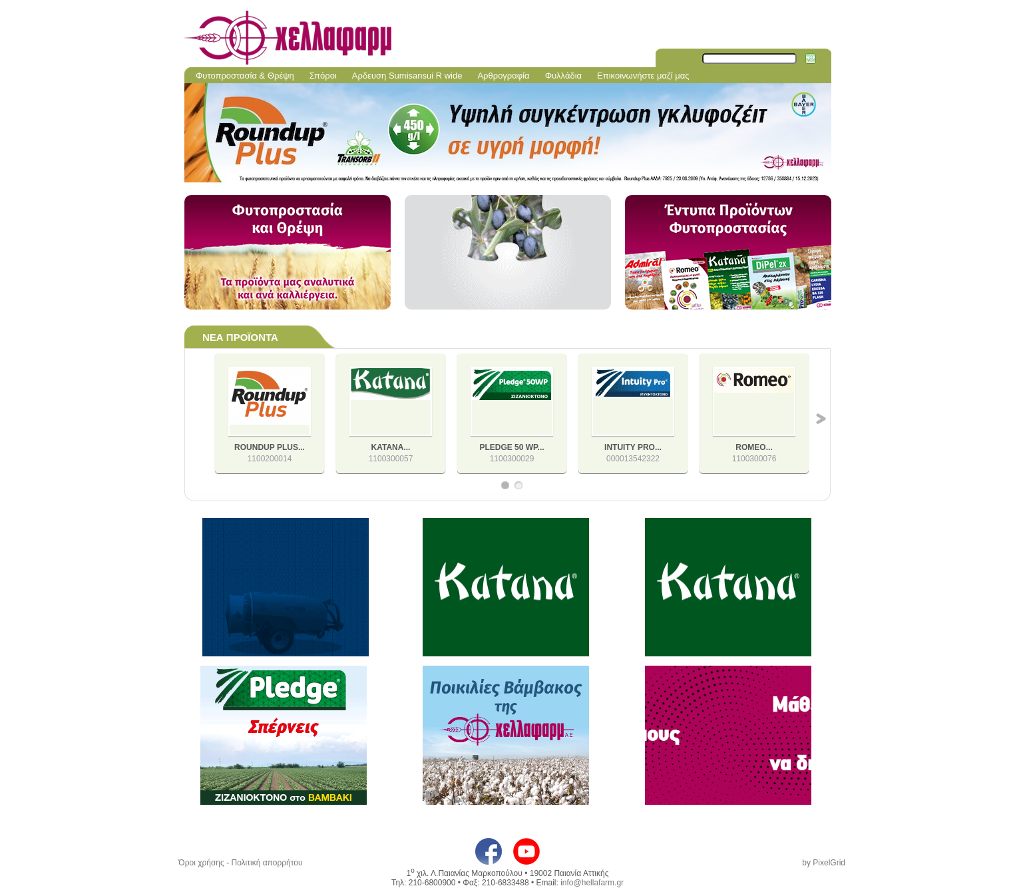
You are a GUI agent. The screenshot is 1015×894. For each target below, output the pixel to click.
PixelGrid (829, 862)
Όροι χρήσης (201, 862)
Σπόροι (323, 76)
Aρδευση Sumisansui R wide (407, 76)
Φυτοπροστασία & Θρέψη (245, 76)
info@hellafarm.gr (592, 882)
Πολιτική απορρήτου (266, 862)
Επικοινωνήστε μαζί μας (643, 76)
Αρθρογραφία (503, 76)
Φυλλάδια (563, 76)
